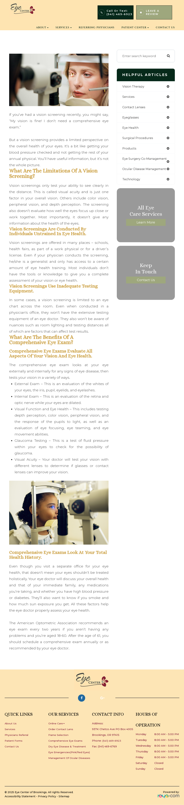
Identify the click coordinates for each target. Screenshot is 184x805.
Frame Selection (59, 735)
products (129, 149)
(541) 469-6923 (111, 740)
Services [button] (64, 27)
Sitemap (64, 796)
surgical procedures (138, 139)
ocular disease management (145, 170)
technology (131, 181)
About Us (11, 723)
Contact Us (165, 27)
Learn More (146, 224)
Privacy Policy (47, 796)
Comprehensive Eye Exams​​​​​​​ (66, 740)
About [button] (42, 27)
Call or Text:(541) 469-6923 (119, 12)
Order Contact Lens (61, 729)
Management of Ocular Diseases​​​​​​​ (70, 763)
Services (10, 729)
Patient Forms (14, 740)
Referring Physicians (96, 27)
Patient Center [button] (135, 27)
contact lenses (134, 107)
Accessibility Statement (20, 796)
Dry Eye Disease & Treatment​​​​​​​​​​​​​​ (67, 746)
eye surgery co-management (145, 160)
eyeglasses (131, 118)
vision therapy (133, 86)
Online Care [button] (56, 723)
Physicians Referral (17, 735)
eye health (130, 128)
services (128, 97)
